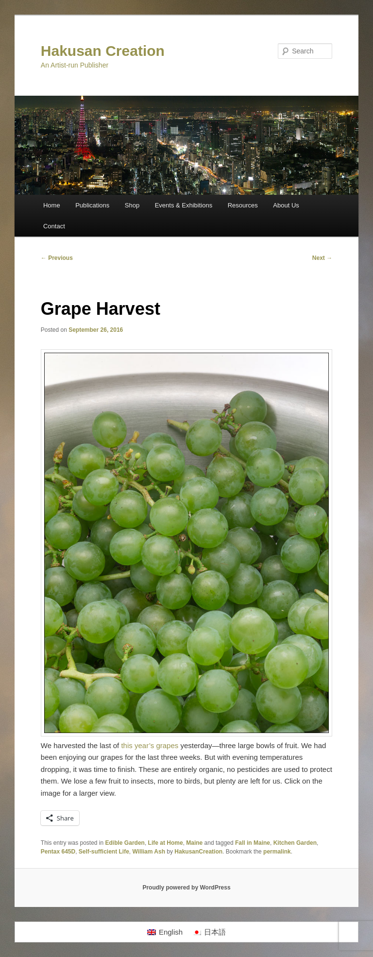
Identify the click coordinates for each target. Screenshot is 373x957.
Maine (194, 842)
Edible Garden (125, 842)
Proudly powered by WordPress (186, 887)
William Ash (149, 851)
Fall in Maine (252, 842)
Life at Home (165, 842)
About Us (286, 205)
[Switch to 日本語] (209, 932)
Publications (92, 205)
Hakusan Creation (103, 51)
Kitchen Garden (295, 842)
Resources (243, 205)
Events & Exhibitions (184, 205)
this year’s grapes (149, 745)
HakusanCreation (198, 851)
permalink (277, 851)
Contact (54, 226)
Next (322, 258)
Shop (132, 205)
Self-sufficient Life (104, 851)
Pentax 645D (58, 851)
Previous (57, 258)
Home (51, 205)
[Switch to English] (164, 932)
